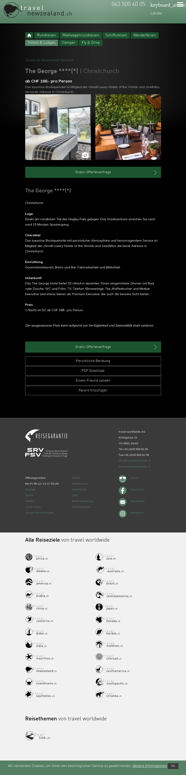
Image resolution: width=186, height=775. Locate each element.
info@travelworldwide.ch (135, 460)
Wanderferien (144, 35)
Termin (29, 495)
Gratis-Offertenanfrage (116, 172)
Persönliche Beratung (93, 361)
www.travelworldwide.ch (135, 466)
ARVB (75, 477)
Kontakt (30, 489)
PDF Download (93, 371)
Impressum (79, 489)
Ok (173, 766)
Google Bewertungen (39, 512)
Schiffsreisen (116, 35)
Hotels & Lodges (41, 43)
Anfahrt (30, 501)
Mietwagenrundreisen (81, 35)
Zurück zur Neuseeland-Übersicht (49, 60)
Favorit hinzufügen (93, 390)
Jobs (75, 495)
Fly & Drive (91, 43)
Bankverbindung (82, 501)
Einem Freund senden (93, 380)
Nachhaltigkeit (81, 506)
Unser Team (33, 506)
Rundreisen (46, 35)
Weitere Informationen (150, 766)
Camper (68, 43)
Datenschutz (80, 483)
